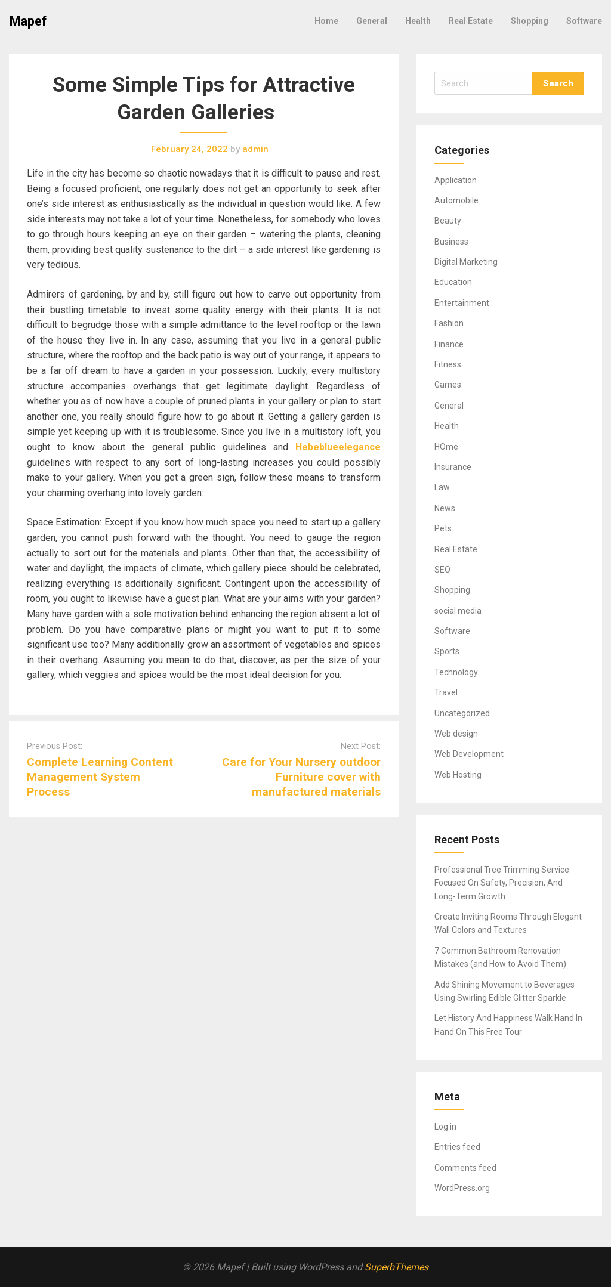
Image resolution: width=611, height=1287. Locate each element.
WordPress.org (462, 1188)
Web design (456, 733)
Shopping (529, 21)
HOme (446, 446)
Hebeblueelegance (338, 447)
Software (584, 21)
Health (418, 21)
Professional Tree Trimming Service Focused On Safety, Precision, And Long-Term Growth (501, 883)
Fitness (447, 364)
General (371, 21)
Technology (456, 672)
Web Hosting (458, 774)
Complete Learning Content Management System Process (100, 777)
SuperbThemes (396, 1267)
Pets (443, 528)
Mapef (28, 21)
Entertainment (461, 303)
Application (455, 180)
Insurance (452, 467)
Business (451, 241)
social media (458, 610)
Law (442, 487)
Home (326, 21)
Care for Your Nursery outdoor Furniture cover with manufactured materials (301, 777)
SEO (442, 569)
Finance (449, 344)
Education (453, 282)
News (444, 508)
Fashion (449, 323)
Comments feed (465, 1167)
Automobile (456, 200)
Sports (446, 651)
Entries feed (457, 1147)
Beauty (447, 220)
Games (447, 384)
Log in (445, 1126)
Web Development (469, 754)
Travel (446, 692)
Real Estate (471, 21)
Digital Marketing (466, 262)
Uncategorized (462, 713)
